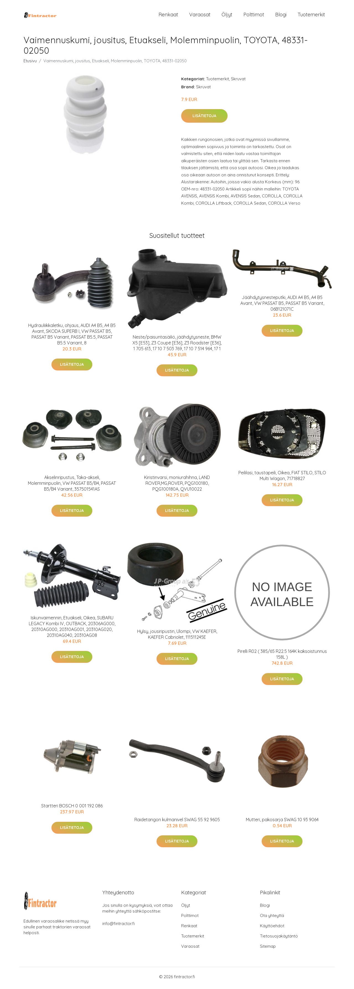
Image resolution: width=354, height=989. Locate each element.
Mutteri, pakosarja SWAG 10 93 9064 (282, 822)
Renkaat (168, 16)
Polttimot (253, 16)
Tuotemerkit (311, 16)
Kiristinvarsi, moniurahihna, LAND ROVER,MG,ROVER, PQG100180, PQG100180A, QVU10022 (177, 485)
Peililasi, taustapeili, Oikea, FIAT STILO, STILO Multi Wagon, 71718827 (282, 478)
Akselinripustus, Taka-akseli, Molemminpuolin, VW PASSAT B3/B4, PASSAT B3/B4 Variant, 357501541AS (72, 485)
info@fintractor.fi (118, 926)
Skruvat (238, 81)
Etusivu (30, 63)
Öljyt (227, 16)
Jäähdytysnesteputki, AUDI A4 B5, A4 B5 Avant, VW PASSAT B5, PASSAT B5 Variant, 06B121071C (282, 306)
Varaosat (199, 16)
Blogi (281, 16)
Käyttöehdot (272, 928)
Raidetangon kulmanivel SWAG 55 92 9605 (177, 822)
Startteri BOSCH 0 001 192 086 (72, 809)
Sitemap (268, 949)
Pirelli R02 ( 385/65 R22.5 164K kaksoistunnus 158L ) (282, 657)
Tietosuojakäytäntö (279, 938)
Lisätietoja (204, 118)
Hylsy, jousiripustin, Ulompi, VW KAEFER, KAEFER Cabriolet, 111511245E (177, 637)
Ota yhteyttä (272, 918)
